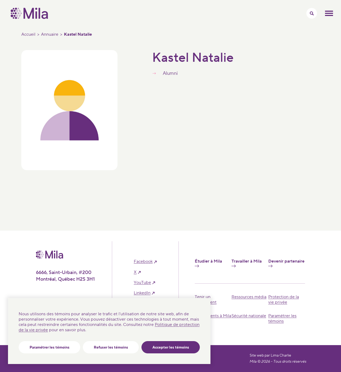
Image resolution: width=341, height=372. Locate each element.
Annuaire (49, 34)
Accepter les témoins (170, 347)
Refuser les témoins (111, 347)
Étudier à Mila (208, 263)
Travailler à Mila (247, 263)
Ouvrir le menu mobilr (329, 13)
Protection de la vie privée (283, 299)
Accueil (28, 34)
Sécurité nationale (249, 315)
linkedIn (142, 293)
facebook (143, 261)
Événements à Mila (213, 315)
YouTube (142, 282)
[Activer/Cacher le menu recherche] (311, 13)
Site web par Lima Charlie (270, 355)
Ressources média (249, 297)
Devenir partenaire (286, 263)
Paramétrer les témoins (50, 347)
